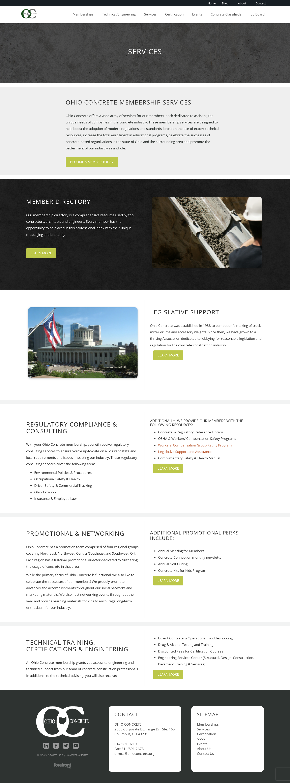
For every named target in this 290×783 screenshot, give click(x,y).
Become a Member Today (92, 162)
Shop (226, 3)
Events (197, 14)
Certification (174, 14)
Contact (261, 3)
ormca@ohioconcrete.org (134, 753)
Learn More (41, 253)
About (243, 3)
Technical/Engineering (119, 14)
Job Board (257, 14)
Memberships (83, 14)
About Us (204, 748)
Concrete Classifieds (226, 14)
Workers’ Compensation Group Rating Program (195, 445)
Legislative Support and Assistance (185, 451)
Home (212, 3)
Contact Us (205, 753)
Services (150, 14)
